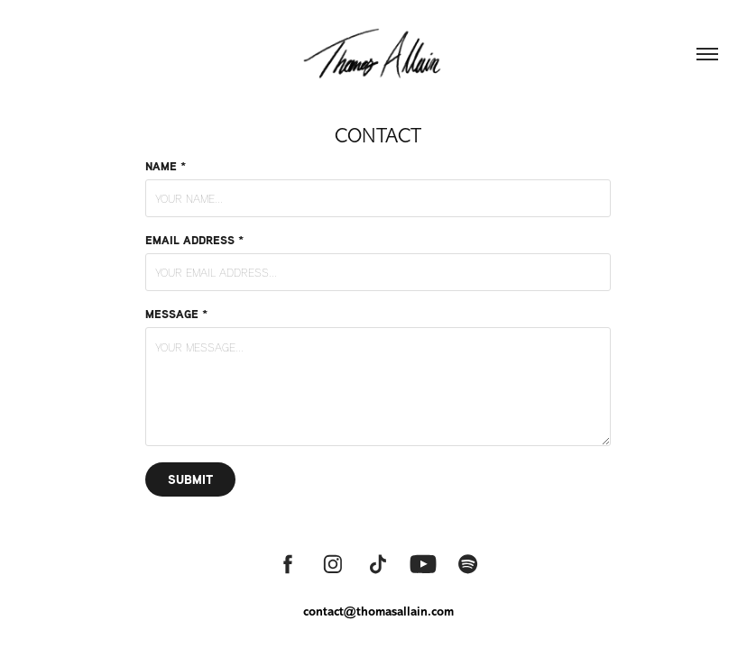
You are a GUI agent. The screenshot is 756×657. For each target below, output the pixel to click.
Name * (165, 166)
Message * (176, 313)
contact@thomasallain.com (378, 611)
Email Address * (194, 239)
